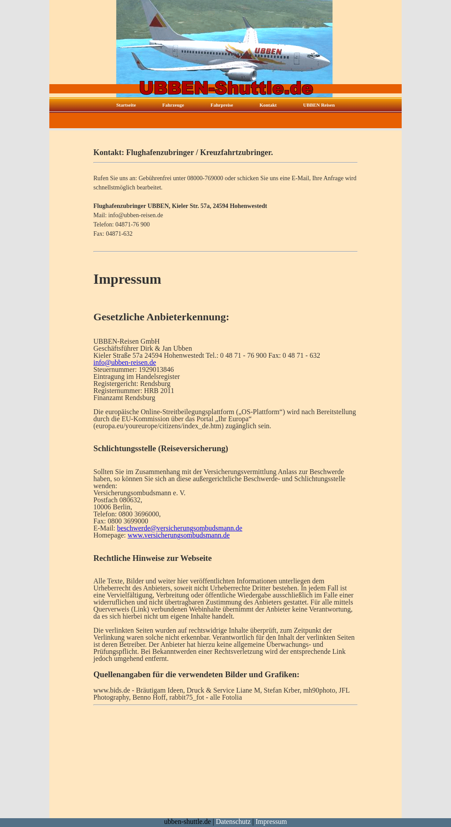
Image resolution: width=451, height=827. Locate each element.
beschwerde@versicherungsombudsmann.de (179, 528)
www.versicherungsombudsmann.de (179, 535)
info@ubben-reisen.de (124, 362)
